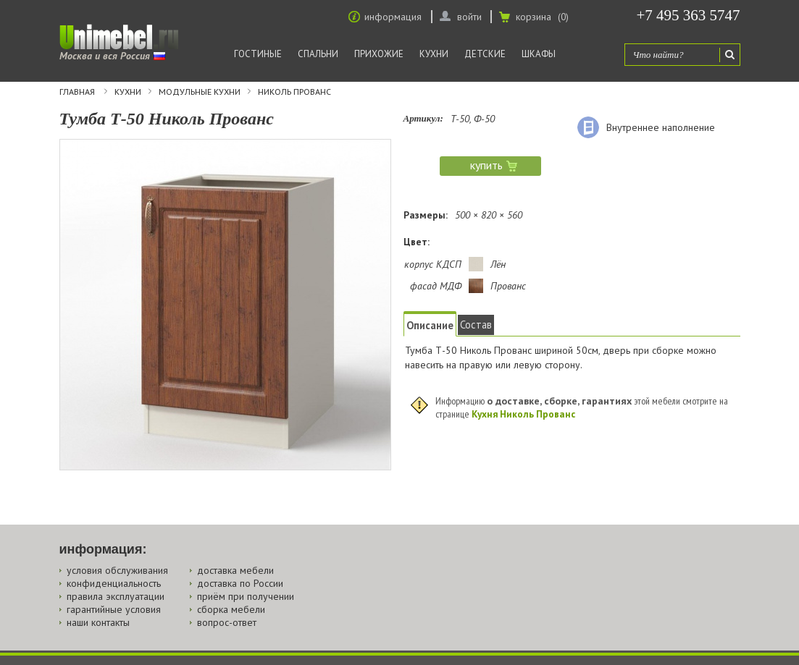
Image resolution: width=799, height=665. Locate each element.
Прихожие (378, 54)
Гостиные (258, 54)
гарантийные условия (114, 609)
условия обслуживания (117, 570)
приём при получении (245, 596)
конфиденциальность (114, 583)
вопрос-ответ (226, 622)
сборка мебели (231, 609)
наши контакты (98, 622)
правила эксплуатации (115, 596)
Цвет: (416, 241)
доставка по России (240, 583)
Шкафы (539, 54)
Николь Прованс (294, 92)
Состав (476, 324)
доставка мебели (235, 570)
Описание (429, 325)
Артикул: (423, 118)
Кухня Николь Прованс (523, 413)
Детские (485, 54)
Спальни (318, 54)
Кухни (433, 54)
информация (393, 16)
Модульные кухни (199, 92)
